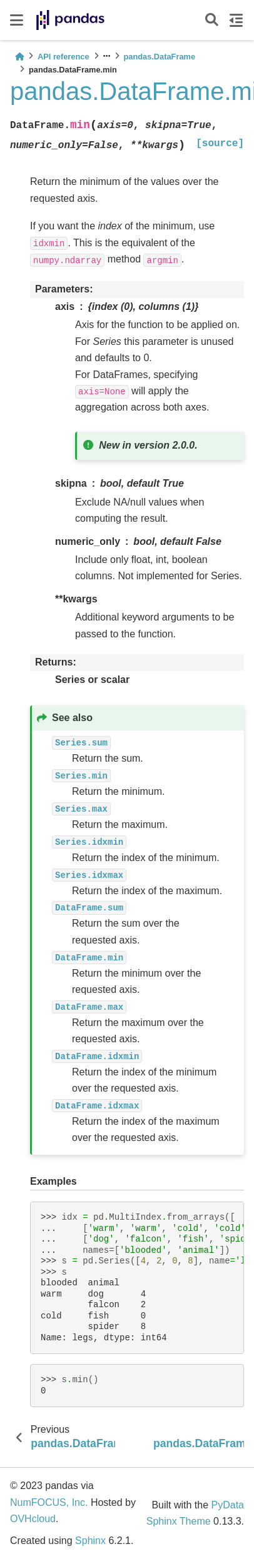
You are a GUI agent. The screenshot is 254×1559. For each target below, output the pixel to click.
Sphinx (90, 1540)
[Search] (212, 20)
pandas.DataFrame (160, 56)
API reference (63, 56)
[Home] (19, 56)
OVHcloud (33, 1518)
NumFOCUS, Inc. (49, 1502)
